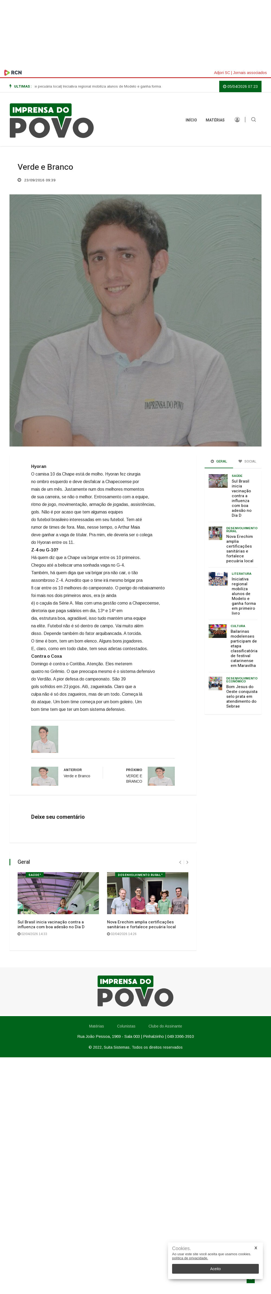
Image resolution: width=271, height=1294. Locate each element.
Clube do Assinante (165, 1026)
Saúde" (34, 875)
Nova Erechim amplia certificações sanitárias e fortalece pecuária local (141, 924)
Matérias (215, 120)
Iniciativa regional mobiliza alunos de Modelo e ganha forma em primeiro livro (244, 596)
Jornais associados (250, 72)
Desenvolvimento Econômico (241, 680)
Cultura (238, 626)
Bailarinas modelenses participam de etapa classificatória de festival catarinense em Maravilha (244, 648)
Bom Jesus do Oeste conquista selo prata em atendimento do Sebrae (241, 696)
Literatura (241, 573)
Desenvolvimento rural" (140, 875)
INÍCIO (191, 120)
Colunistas (126, 1026)
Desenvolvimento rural (241, 529)
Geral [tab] (219, 461)
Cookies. (181, 1248)
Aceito (215, 1269)
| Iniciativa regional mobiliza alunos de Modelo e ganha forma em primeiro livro (130, 86)
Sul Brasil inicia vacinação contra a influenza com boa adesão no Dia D (51, 924)
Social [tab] (247, 461)
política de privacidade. (190, 1258)
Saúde (237, 475)
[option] (130, 86)
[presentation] (180, 862)
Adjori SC (222, 72)
